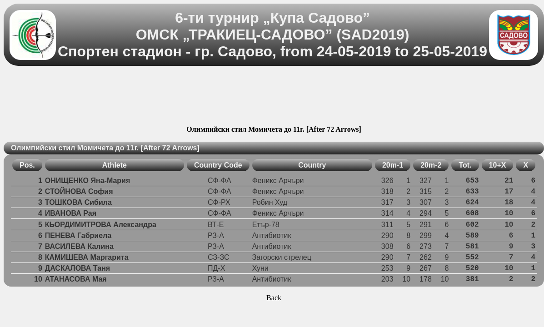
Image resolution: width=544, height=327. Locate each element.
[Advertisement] (274, 97)
